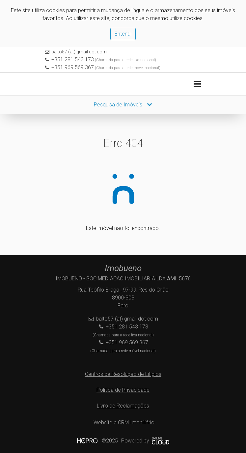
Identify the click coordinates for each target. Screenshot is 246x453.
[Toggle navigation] (197, 84)
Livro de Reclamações (123, 406)
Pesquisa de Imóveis (123, 104)
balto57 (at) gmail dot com (79, 51)
